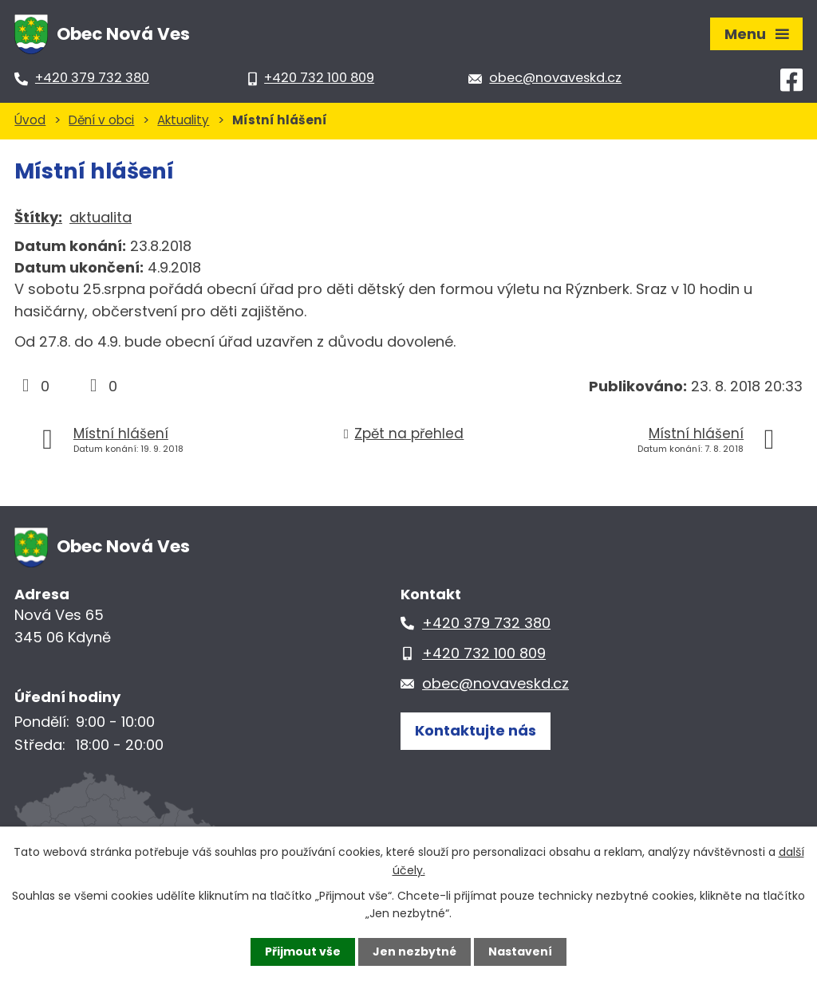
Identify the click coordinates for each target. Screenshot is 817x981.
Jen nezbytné (414, 951)
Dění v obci (101, 120)
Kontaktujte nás (475, 730)
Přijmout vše (303, 951)
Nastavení (520, 951)
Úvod (29, 120)
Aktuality (183, 120)
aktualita (100, 217)
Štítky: (38, 217)
